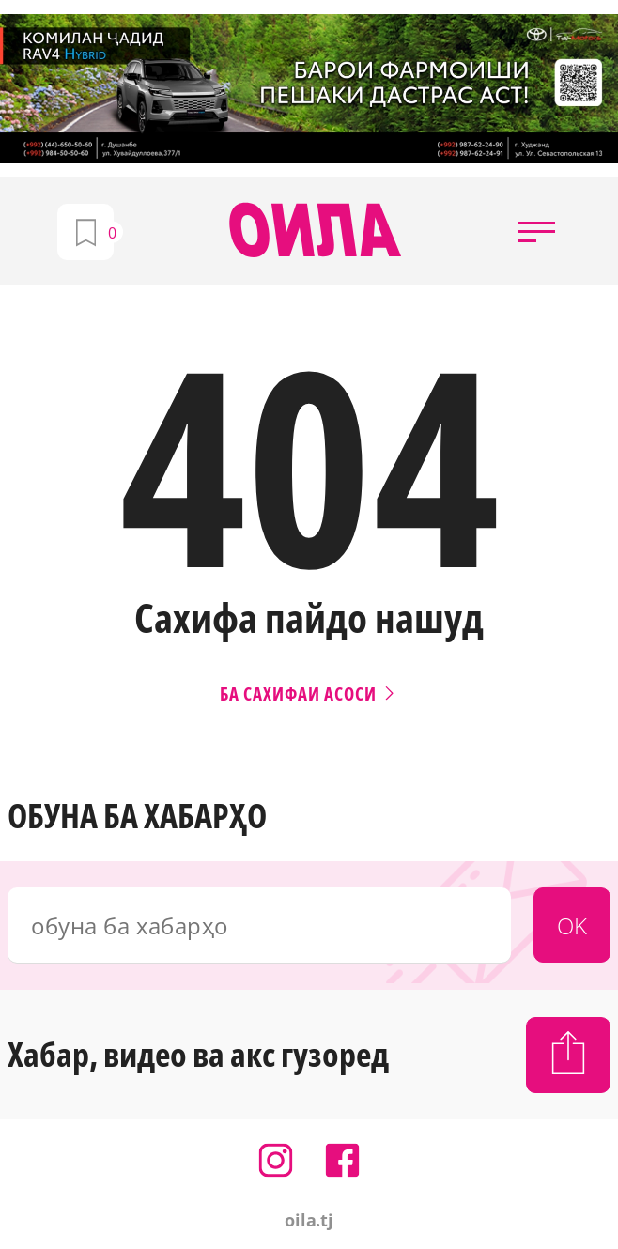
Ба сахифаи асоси (309, 694)
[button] (536, 231)
